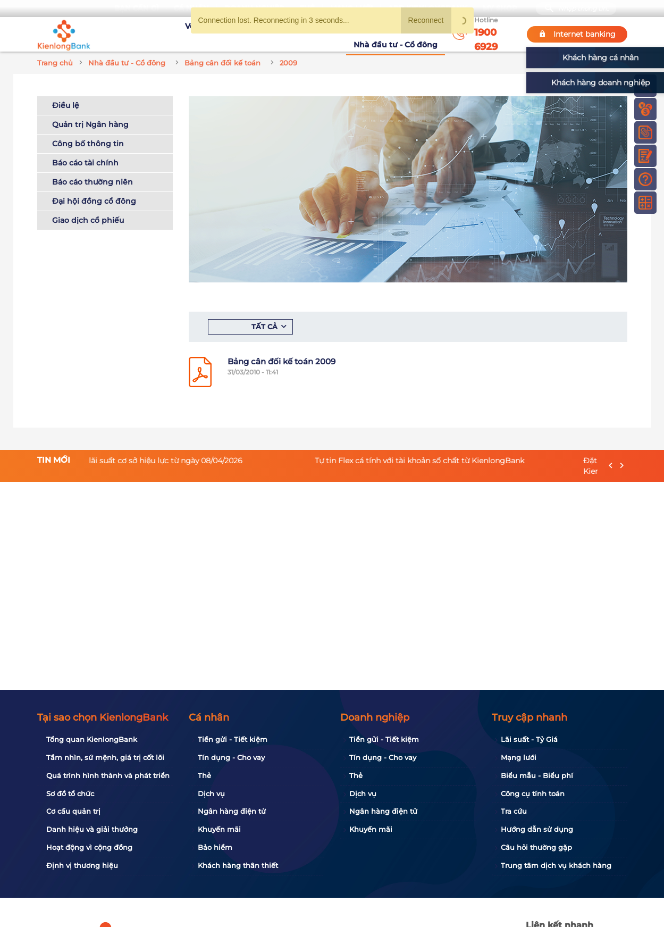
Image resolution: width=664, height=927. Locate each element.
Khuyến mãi (293, 34)
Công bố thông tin (88, 143)
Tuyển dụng (239, 34)
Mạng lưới (518, 757)
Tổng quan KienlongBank (91, 739)
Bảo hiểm (215, 847)
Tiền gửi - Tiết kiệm (232, 739)
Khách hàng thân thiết (238, 865)
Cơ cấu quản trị (73, 811)
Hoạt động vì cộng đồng (89, 847)
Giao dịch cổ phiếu (88, 220)
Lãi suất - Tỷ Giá (529, 739)
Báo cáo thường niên (92, 182)
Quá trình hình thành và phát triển (108, 775)
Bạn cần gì (136, 8)
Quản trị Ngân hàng (90, 124)
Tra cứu (514, 811)
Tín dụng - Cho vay (231, 757)
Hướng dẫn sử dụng (537, 829)
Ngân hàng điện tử (232, 811)
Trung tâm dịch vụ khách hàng (556, 865)
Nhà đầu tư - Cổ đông (398, 33)
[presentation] (610, 465)
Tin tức (336, 34)
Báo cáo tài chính (85, 163)
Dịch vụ (211, 793)
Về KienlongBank (175, 34)
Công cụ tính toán (533, 793)
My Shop (500, 8)
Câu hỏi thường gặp (536, 847)
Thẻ (204, 775)
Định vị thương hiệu (82, 865)
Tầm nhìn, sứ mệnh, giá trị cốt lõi (105, 757)
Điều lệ (65, 105)
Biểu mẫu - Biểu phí (537, 775)
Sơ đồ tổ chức (70, 793)
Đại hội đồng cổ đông (94, 201)
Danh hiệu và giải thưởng (92, 829)
